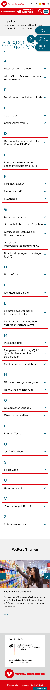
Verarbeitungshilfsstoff (18, 506)
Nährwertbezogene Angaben (21, 382)
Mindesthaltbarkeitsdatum (20, 364)
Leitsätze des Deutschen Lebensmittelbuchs (18, 312)
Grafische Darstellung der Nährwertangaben (19, 233)
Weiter (47, 576)
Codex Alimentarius (16, 123)
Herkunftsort (11, 274)
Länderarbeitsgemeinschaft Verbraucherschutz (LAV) (20, 323)
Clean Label (11, 115)
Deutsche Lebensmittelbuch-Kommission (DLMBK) (21, 143)
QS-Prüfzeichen (13, 451)
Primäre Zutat (12, 433)
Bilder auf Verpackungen (18, 591)
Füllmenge (10, 198)
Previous (3, 576)
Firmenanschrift (13, 191)
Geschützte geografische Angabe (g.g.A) (24, 255)
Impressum (24, 685)
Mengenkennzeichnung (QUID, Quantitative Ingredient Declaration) (22, 353)
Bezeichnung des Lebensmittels (23, 97)
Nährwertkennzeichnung (18, 389)
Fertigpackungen (14, 184)
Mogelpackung (13, 342)
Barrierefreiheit (37, 685)
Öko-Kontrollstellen (16, 415)
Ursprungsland (13, 488)
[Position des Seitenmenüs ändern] (31, 39)
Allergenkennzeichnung (18, 68)
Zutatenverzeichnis (15, 524)
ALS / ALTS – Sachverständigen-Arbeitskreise (23, 77)
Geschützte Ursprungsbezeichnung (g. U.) (22, 244)
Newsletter (41, 688)
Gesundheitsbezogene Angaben (23, 224)
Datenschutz (12, 685)
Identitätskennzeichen (17, 292)
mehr (6, 614)
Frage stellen (41, 30)
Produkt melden (41, 47)
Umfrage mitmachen (43, 38)
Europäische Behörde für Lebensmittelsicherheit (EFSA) (22, 164)
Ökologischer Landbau (17, 408)
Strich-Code (11, 469)
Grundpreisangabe (15, 217)
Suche (40, 11)
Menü (46, 11)
